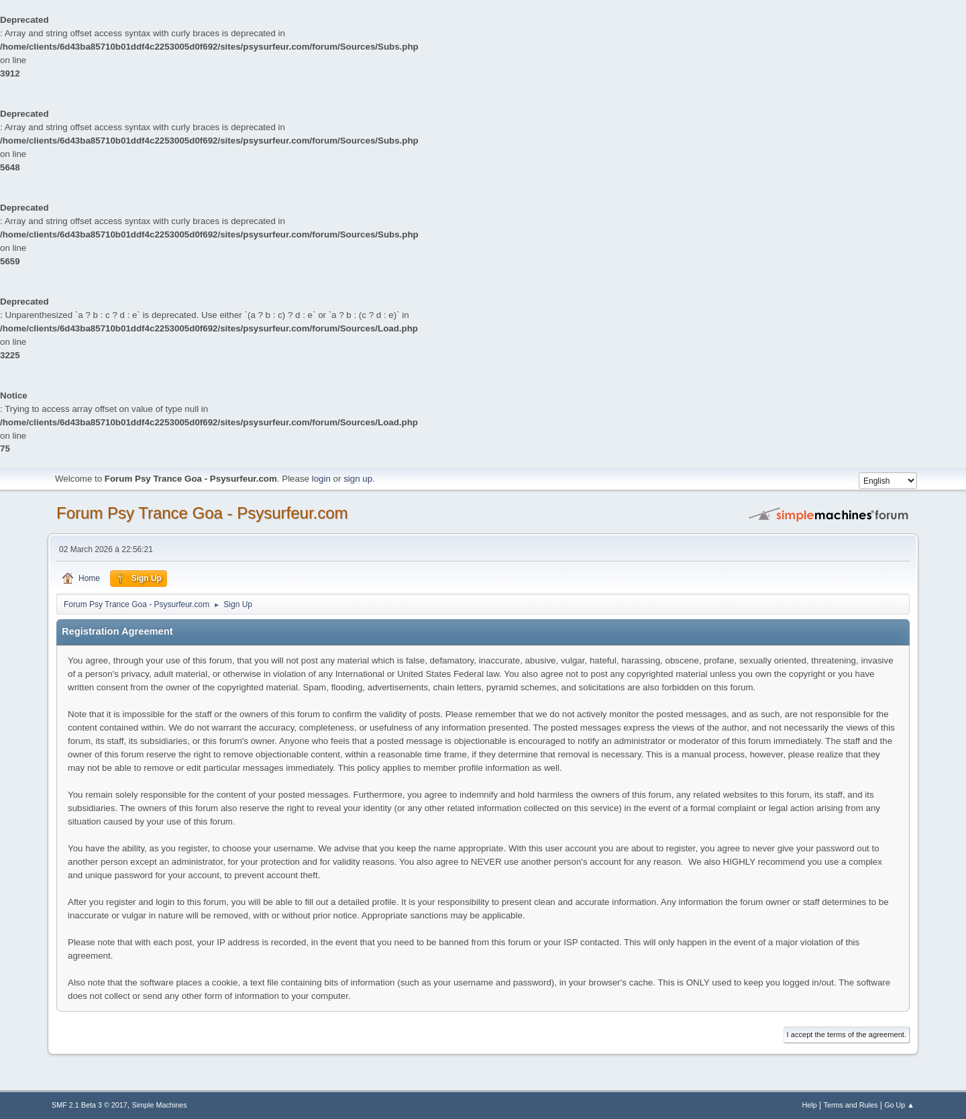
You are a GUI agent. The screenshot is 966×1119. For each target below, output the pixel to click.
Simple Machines (159, 1105)
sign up (357, 479)
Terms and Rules (851, 1105)
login (321, 479)
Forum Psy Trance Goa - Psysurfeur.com (202, 513)
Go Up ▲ (899, 1105)
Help (809, 1105)
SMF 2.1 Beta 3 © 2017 (89, 1105)
